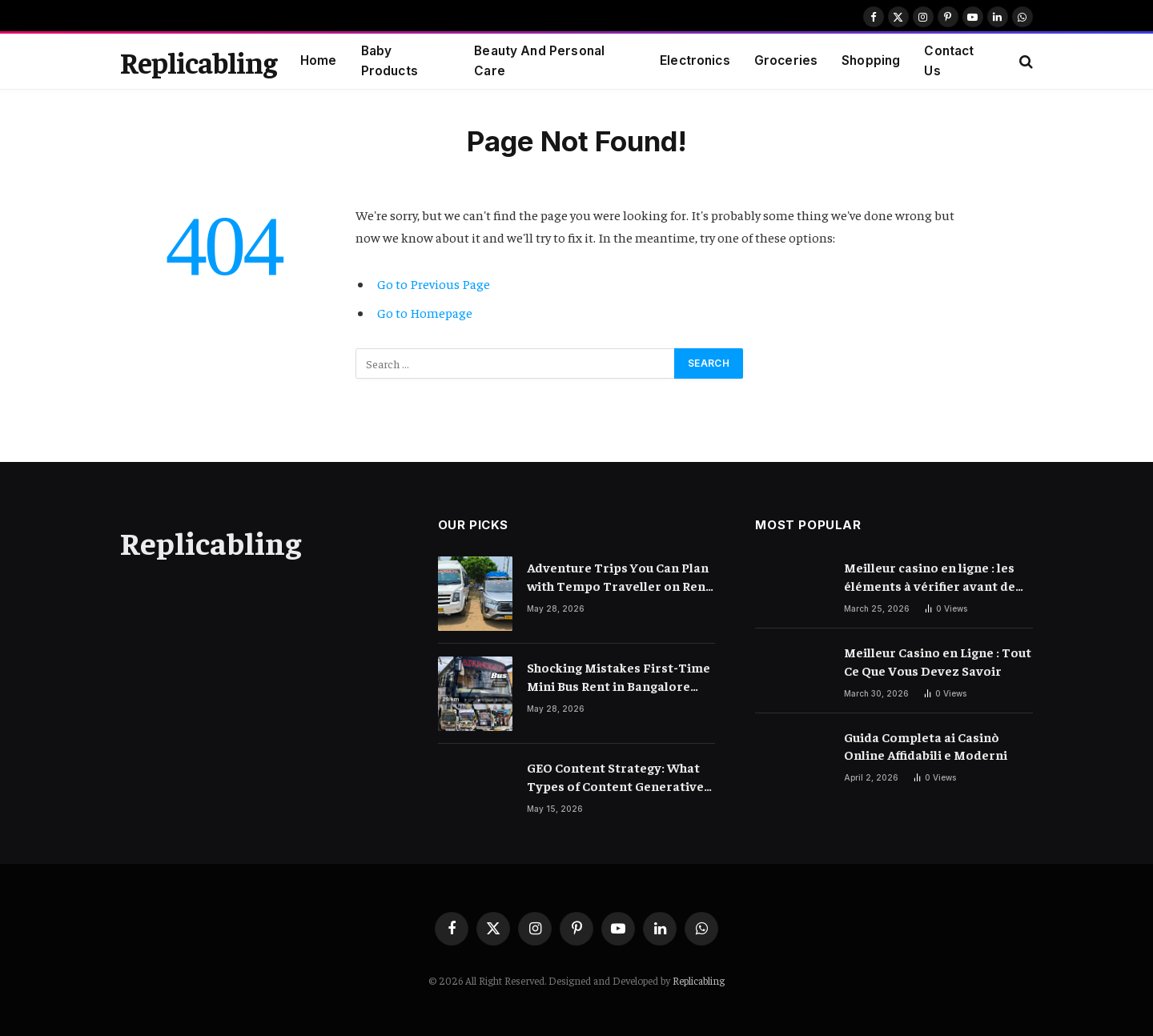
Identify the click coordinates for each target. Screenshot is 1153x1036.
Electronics (695, 60)
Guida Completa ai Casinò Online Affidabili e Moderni (925, 746)
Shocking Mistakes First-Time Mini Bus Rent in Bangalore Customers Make (618, 677)
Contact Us (949, 60)
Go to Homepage (424, 312)
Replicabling (699, 980)
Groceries (786, 60)
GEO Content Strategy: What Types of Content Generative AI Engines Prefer (615, 777)
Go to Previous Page (433, 283)
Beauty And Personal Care (539, 60)
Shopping (871, 60)
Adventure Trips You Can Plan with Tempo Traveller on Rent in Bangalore (619, 577)
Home (318, 60)
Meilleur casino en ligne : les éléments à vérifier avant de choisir (929, 577)
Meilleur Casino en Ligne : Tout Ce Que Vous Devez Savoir (937, 661)
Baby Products (389, 60)
